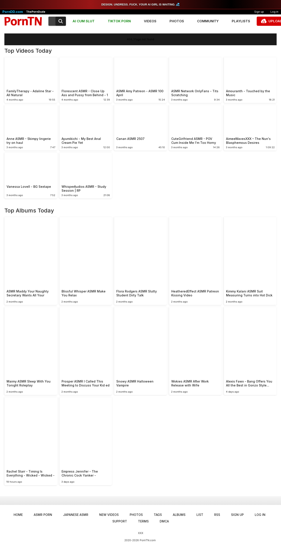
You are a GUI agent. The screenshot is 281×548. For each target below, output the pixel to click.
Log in (260, 515)
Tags (158, 515)
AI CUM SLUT (83, 21)
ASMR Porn (43, 515)
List (199, 515)
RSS (217, 515)
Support (119, 521)
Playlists (241, 21)
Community (208, 21)
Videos (150, 21)
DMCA (164, 521)
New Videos (109, 515)
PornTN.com (148, 540)
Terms (143, 521)
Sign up (259, 11)
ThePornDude (35, 11)
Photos (177, 21)
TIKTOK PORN (119, 21)
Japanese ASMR (75, 515)
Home (18, 515)
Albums (179, 515)
